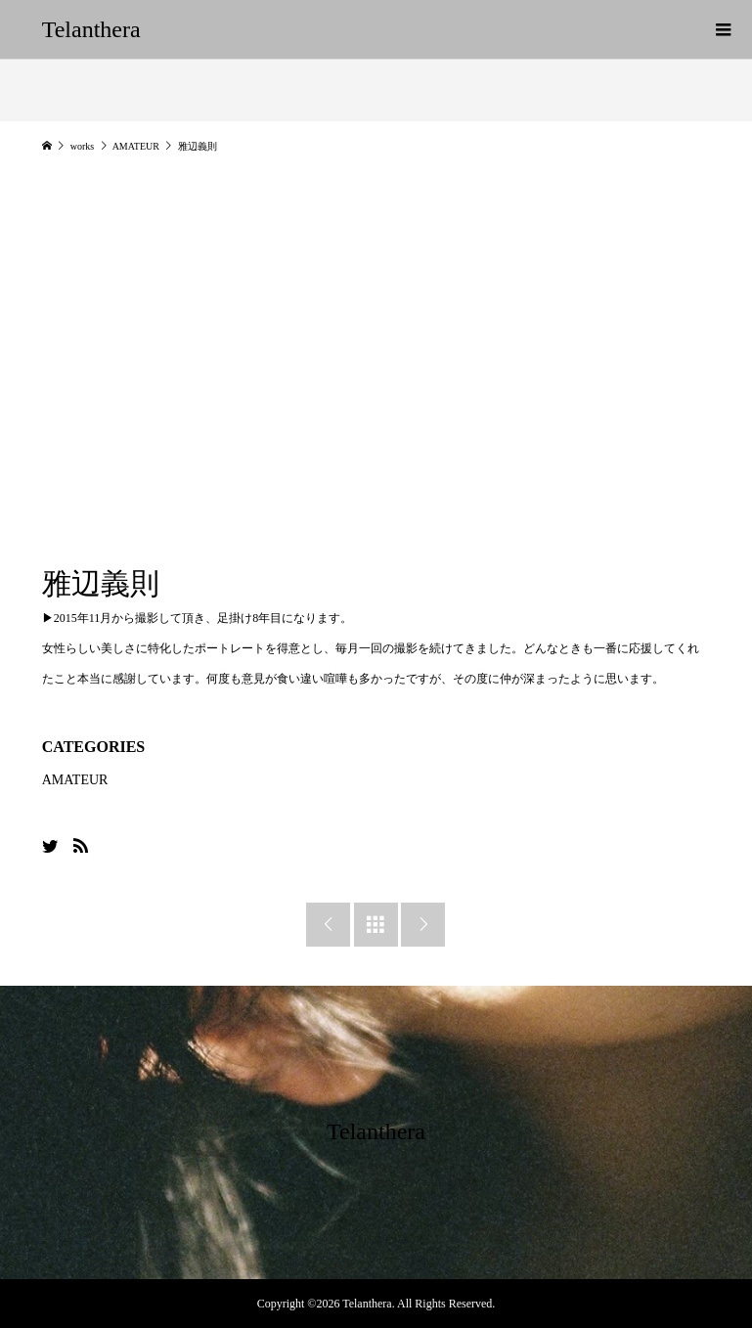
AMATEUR (75, 780)
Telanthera (91, 29)
